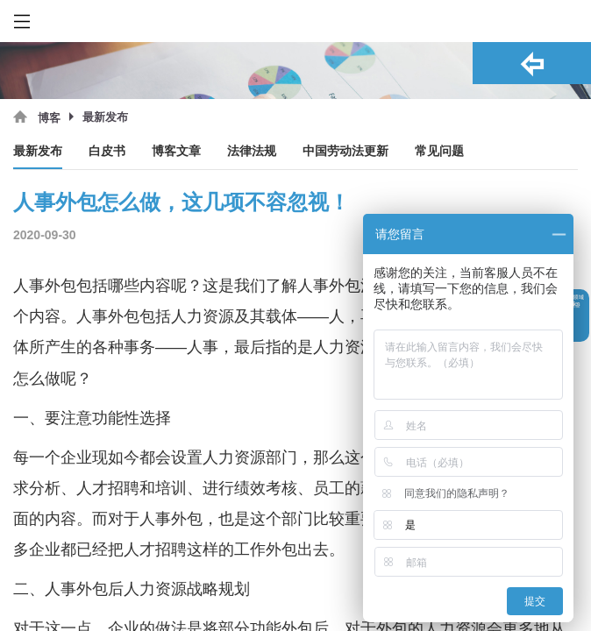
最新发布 (37, 151)
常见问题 (439, 151)
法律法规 (251, 151)
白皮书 (107, 151)
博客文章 (176, 151)
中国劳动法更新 (345, 151)
